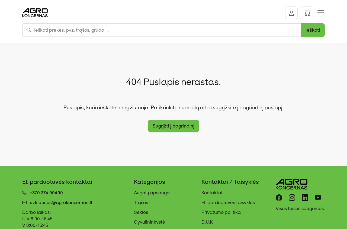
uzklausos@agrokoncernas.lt (61, 202)
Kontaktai (211, 192)
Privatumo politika (221, 212)
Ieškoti (313, 30)
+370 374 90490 (46, 192)
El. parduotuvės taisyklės (228, 202)
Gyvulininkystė (149, 222)
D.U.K (207, 222)
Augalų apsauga (152, 192)
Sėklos (141, 212)
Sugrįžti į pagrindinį (173, 126)
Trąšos (141, 202)
